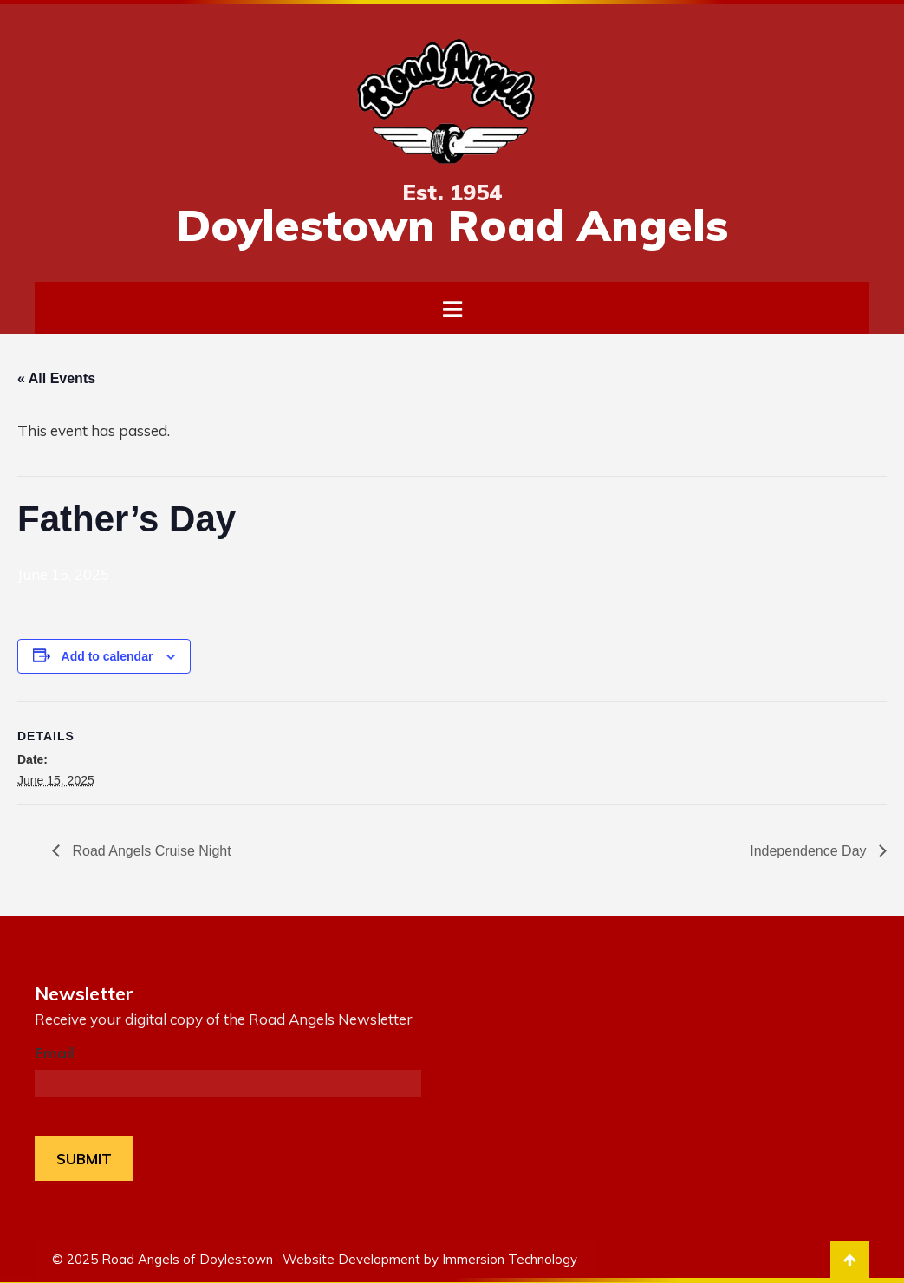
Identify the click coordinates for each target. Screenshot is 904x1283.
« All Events (56, 378)
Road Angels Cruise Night (149, 850)
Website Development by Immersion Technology (430, 1255)
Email (54, 1053)
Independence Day (810, 850)
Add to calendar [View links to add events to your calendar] (107, 656)
